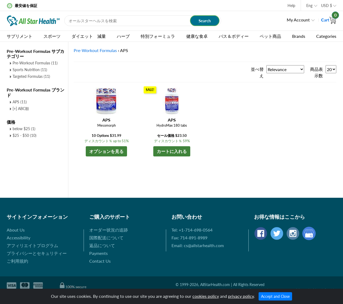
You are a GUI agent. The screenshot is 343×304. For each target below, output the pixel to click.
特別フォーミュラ (158, 36)
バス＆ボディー (234, 36)
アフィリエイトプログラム (32, 245)
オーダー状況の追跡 (108, 229)
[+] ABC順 (21, 108)
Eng (309, 5)
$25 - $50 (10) (24, 135)
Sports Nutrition (30, 69)
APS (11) (20, 102)
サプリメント (19, 36)
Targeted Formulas (31, 76)
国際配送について (106, 237)
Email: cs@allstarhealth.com (198, 245)
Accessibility (18, 237)
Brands (298, 36)
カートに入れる (172, 151)
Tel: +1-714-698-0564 (192, 229)
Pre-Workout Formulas (35, 63)
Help (291, 5)
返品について (102, 245)
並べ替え (257, 72)
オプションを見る (106, 151)
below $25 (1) (24, 128)
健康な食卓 (197, 36)
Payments (98, 253)
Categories (326, 36)
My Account (298, 19)
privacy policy (241, 296)
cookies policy (205, 296)
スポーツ (52, 36)
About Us (16, 229)
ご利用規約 (17, 260)
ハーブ (123, 36)
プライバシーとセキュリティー (37, 253)
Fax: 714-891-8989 (189, 237)
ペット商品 (270, 36)
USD (326, 5)
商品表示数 (316, 72)
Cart (328, 19)
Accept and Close (275, 296)
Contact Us (100, 260)
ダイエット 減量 (89, 36)
